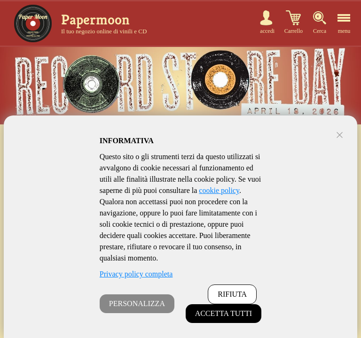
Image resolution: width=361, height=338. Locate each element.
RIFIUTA (232, 294)
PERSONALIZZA (137, 303)
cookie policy (219, 190)
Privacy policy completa (136, 274)
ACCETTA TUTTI (223, 313)
